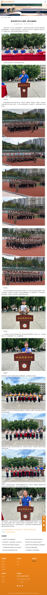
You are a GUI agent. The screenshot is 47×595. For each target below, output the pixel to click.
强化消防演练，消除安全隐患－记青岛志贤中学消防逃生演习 (13, 542)
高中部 (18, 564)
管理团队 (3, 564)
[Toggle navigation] (45, 2)
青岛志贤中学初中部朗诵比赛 (9, 539)
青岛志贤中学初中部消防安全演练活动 (11, 544)
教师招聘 (3, 569)
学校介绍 (3, 561)
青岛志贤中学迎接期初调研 (31, 547)
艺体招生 (3, 581)
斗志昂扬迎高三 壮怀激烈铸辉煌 (32, 550)
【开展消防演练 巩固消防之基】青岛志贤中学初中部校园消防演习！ (13, 547)
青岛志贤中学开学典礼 (10, 532)
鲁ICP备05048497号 (26, 593)
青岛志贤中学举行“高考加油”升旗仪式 (33, 542)
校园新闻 (17, 24)
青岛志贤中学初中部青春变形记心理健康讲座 (35, 544)
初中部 (18, 561)
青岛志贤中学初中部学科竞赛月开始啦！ (34, 539)
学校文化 (3, 566)
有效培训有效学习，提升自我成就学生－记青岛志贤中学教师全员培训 (20, 529)
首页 (2, 17)
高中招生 (3, 579)
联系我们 (21, 581)
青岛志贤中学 (36, 593)
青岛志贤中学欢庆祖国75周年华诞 (10, 550)
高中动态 (20, 24)
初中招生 (3, 576)
